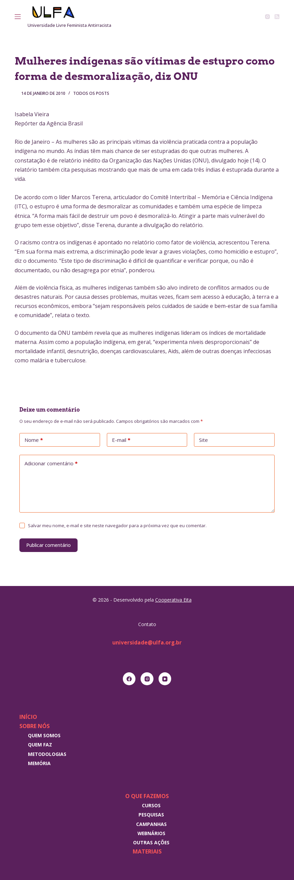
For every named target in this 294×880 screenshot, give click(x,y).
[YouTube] (165, 678)
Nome (33, 440)
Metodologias (47, 754)
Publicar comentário (48, 545)
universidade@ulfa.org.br (147, 642)
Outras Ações (151, 842)
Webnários (151, 833)
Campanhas (151, 824)
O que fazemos (147, 796)
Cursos (151, 805)
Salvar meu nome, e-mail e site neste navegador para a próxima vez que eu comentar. (117, 525)
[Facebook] (129, 678)
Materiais (147, 851)
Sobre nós (34, 726)
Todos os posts (91, 93)
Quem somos (44, 735)
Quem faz (40, 744)
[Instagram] (267, 16)
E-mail (121, 440)
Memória (39, 763)
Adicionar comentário (51, 463)
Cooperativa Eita (173, 600)
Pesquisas (151, 814)
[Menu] (18, 17)
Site (203, 439)
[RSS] (277, 16)
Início (28, 717)
